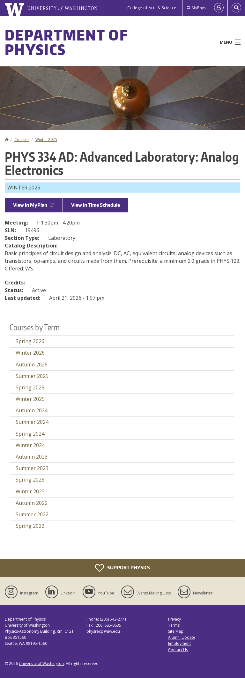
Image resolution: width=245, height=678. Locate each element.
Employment (179, 643)
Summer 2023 (32, 468)
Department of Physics (66, 42)
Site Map (175, 631)
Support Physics (122, 568)
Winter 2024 (30, 445)
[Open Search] (236, 8)
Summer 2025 (32, 376)
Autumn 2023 (32, 456)
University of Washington (41, 663)
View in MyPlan (33, 205)
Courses (21, 139)
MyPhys (196, 8)
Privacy (174, 619)
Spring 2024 (30, 433)
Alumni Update (181, 637)
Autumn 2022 (32, 502)
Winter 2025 (46, 139)
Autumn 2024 (32, 410)
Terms (174, 625)
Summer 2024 (32, 421)
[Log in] (218, 8)
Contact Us (178, 649)
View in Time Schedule (95, 205)
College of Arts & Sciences (152, 8)
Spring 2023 (30, 479)
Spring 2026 (30, 341)
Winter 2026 (30, 352)
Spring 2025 (30, 387)
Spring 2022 (30, 525)
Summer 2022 (32, 514)
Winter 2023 (30, 491)
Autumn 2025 (32, 364)
